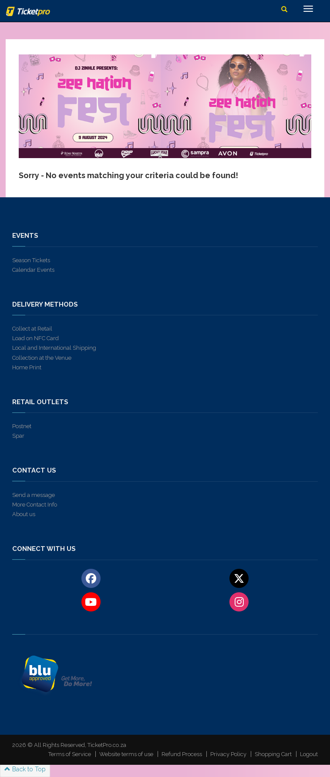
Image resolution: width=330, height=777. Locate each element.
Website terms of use (126, 754)
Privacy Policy (228, 754)
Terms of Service (69, 754)
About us (23, 514)
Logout (309, 754)
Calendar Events (33, 270)
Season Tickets (31, 260)
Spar (18, 435)
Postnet (21, 426)
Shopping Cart (273, 754)
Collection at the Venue (41, 358)
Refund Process (182, 754)
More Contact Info (34, 504)
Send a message (33, 495)
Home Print (26, 367)
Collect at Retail (32, 328)
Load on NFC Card (35, 338)
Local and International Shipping (54, 348)
